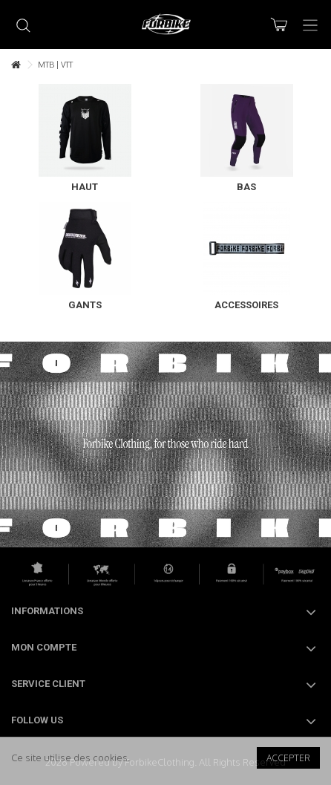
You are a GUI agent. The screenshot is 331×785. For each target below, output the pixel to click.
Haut (84, 186)
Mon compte (43, 647)
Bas (246, 186)
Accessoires (246, 304)
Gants (85, 304)
